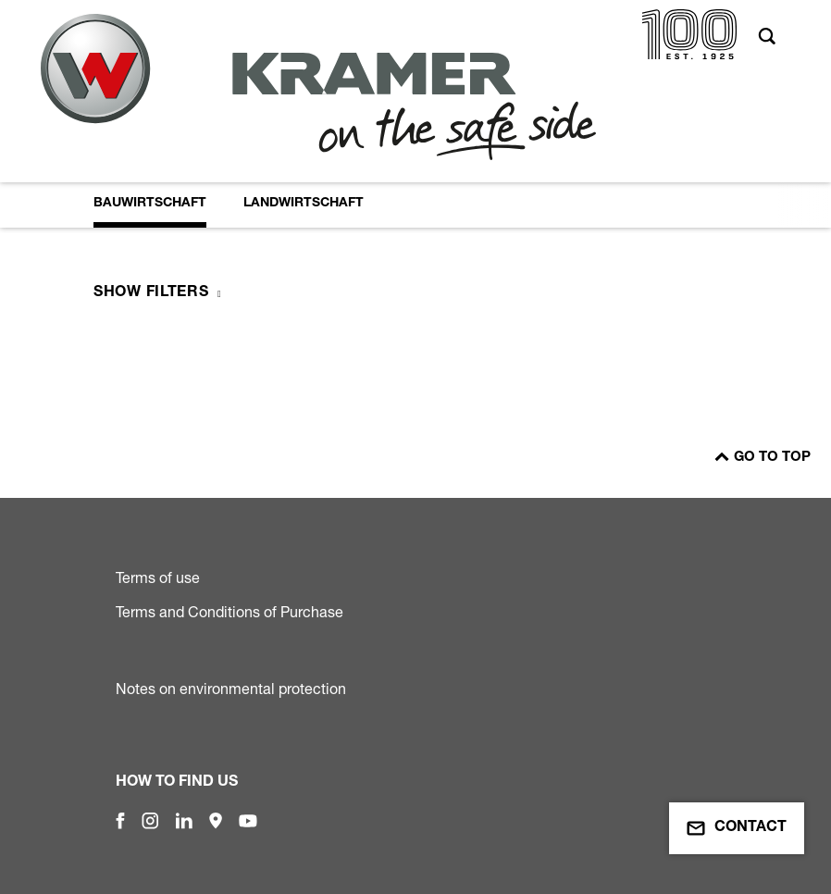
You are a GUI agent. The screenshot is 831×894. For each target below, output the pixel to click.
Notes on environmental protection (231, 688)
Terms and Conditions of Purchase (229, 611)
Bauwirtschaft (149, 203)
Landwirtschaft (303, 203)
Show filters (150, 293)
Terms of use (158, 577)
